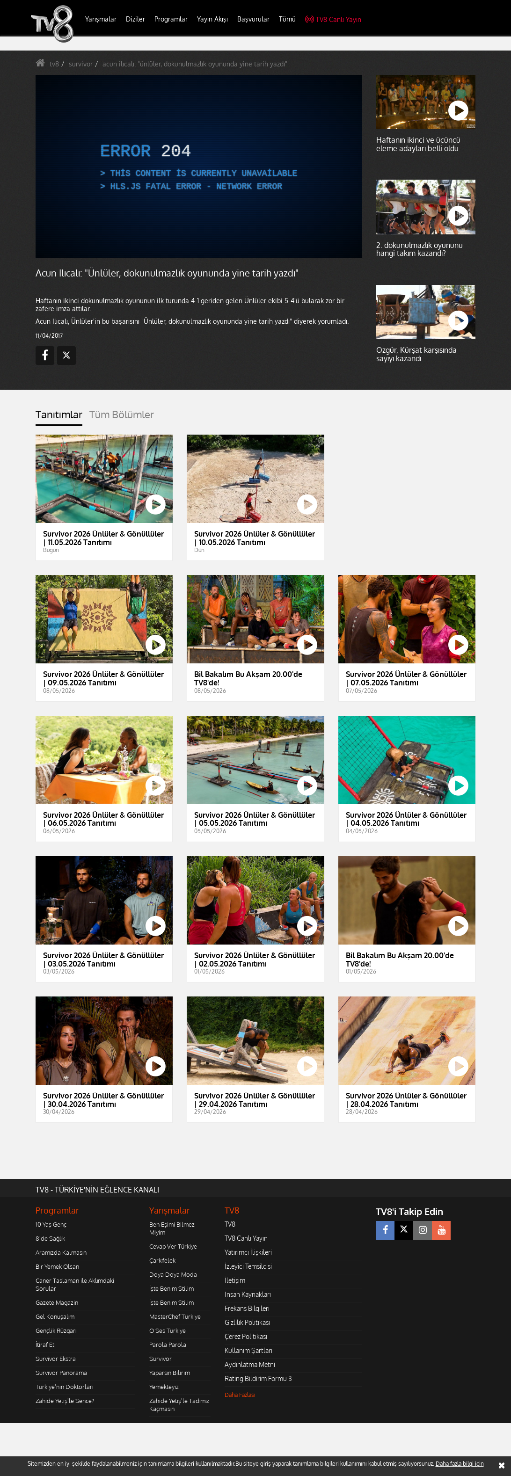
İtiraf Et (45, 1344)
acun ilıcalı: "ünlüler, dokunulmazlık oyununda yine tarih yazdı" (194, 64)
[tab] (59, 417)
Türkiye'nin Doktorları (64, 1386)
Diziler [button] (135, 19)
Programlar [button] (171, 19)
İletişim (235, 1280)
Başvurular (253, 19)
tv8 (54, 64)
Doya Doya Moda (173, 1274)
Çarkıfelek (162, 1260)
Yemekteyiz (164, 1386)
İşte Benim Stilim (171, 1288)
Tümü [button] (287, 19)
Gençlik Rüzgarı (56, 1330)
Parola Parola (167, 1344)
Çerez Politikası (246, 1336)
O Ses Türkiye (167, 1330)
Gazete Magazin (57, 1302)
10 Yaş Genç (51, 1224)
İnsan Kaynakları (248, 1294)
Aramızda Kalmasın (61, 1252)
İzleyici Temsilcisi (248, 1266)
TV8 (230, 1224)
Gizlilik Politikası (247, 1322)
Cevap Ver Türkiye (173, 1246)
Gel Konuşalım (55, 1316)
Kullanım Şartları (248, 1350)
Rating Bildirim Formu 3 (258, 1378)
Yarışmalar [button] (101, 19)
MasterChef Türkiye (175, 1316)
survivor (81, 64)
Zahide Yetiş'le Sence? (65, 1400)
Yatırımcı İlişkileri (248, 1252)
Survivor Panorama (61, 1372)
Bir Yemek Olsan (57, 1266)
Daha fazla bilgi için (460, 1463)
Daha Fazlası (240, 1394)
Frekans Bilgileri (247, 1308)
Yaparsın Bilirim (169, 1372)
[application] (199, 167)
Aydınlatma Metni (250, 1364)
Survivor (160, 1358)
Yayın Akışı (212, 19)
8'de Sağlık (50, 1238)
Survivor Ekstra (56, 1358)
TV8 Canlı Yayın (333, 19)
